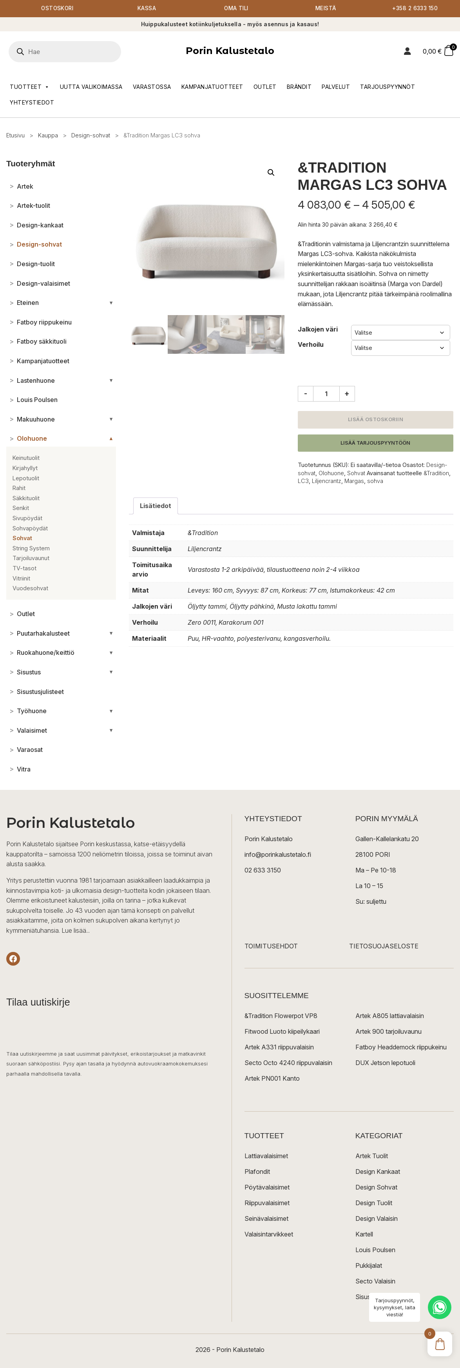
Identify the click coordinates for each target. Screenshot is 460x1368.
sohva (375, 481)
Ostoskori (57, 8)
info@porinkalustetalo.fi (277, 855)
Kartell (364, 1234)
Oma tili (236, 8)
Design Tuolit (373, 1203)
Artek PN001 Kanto (272, 1079)
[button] (271, 173)
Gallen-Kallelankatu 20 (387, 839)
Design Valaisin (376, 1219)
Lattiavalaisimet (266, 1156)
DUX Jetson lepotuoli (385, 1063)
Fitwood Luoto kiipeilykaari (282, 1032)
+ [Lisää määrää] (347, 393)
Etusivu (15, 135)
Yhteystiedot (32, 102)
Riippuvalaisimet (267, 1203)
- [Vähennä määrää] (305, 393)
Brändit (299, 86)
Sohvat (356, 473)
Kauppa (48, 135)
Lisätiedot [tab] (155, 506)
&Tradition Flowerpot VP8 (280, 1016)
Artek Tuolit (371, 1156)
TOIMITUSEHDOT (271, 946)
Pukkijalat (368, 1266)
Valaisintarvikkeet (268, 1234)
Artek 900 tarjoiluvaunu (388, 1032)
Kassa (146, 8)
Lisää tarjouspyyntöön (375, 443)
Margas (354, 481)
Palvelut (336, 86)
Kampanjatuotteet (212, 86)
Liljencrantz (326, 481)
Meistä (326, 8)
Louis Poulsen (375, 1250)
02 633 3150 (262, 870)
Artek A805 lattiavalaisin (389, 1016)
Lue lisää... (76, 931)
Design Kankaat (377, 1172)
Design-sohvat (90, 135)
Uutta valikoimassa (91, 86)
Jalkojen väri (318, 329)
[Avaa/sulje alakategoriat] (111, 302)
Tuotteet (30, 87)
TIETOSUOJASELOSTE (383, 946)
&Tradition (436, 473)
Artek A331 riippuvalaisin (279, 1047)
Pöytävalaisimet (267, 1187)
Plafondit (257, 1172)
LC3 (303, 481)
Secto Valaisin (375, 1281)
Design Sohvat (376, 1187)
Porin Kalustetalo (230, 51)
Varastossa (152, 86)
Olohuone (331, 473)
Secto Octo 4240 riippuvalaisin (288, 1063)
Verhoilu (311, 345)
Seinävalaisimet (266, 1219)
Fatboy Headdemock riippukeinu (401, 1047)
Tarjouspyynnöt (387, 86)
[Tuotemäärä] (326, 394)
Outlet (265, 86)
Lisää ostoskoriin (376, 420)
